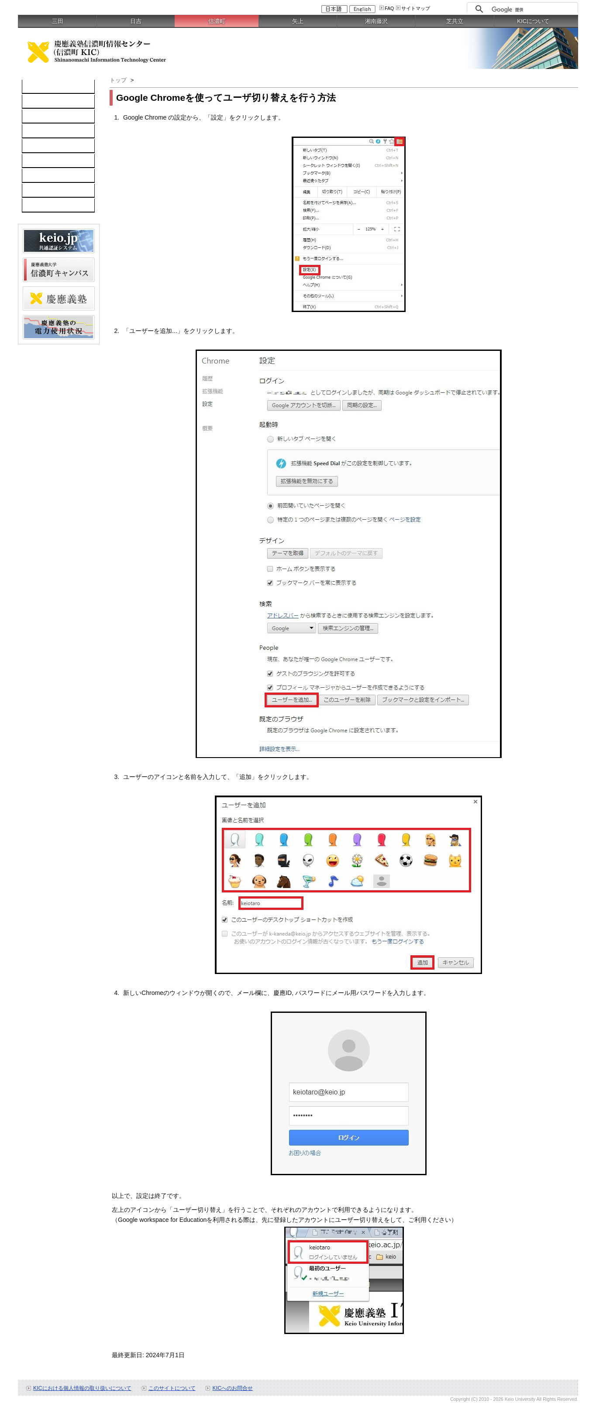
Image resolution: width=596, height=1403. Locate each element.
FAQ (389, 8)
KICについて (533, 21)
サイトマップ (415, 8)
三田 (57, 21)
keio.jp (36, 146)
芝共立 (454, 21)
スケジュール (45, 205)
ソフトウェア (45, 131)
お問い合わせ (45, 190)
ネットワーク (45, 116)
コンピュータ (45, 101)
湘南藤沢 (376, 21)
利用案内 (39, 175)
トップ (118, 80)
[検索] (532, 9)
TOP (33, 86)
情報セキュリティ (51, 161)
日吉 (135, 21)
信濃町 (216, 21)
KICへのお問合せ (232, 1388)
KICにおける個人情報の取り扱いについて (82, 1388)
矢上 (297, 21)
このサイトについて (172, 1388)
